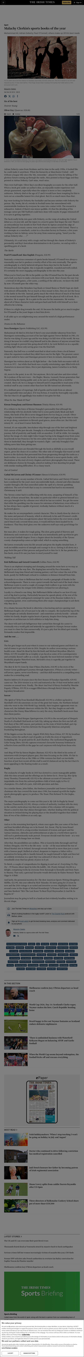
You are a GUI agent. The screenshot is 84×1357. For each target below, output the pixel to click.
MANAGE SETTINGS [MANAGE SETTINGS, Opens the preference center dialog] (29, 1353)
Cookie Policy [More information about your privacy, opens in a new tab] (26, 1334)
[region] (42, 1338)
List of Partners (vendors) (9, 1348)
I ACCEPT (10, 1353)
